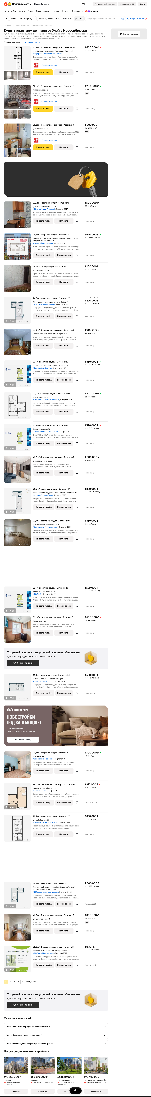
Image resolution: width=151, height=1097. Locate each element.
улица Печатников (40, 919)
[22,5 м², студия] (18, 216)
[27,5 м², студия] (18, 688)
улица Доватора (39, 129)
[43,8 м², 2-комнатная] (18, 470)
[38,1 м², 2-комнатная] (18, 103)
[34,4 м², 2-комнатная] (18, 797)
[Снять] (30, 11)
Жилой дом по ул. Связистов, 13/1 (46, 400)
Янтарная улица (39, 90)
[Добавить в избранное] (77, 72)
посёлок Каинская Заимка (63, 887)
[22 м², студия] (18, 375)
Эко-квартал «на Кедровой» (44, 304)
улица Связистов (39, 397)
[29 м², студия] (18, 279)
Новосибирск (38, 679)
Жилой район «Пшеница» (43, 243)
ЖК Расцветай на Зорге (42, 681)
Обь (54, 592)
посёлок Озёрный (61, 302)
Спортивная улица (40, 429)
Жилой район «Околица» (43, 368)
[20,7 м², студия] (18, 248)
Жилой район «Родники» (43, 759)
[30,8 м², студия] (18, 502)
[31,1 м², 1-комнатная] (18, 630)
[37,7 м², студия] (18, 534)
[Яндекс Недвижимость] (19, 4)
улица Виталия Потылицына (44, 524)
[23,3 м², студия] (18, 766)
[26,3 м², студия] (18, 311)
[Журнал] (65, 11)
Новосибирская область (42, 592)
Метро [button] (121, 19)
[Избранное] (83, 4)
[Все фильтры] (6, 18)
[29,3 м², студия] (18, 896)
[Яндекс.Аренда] (91, 11)
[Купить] (22, 11)
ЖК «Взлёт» (38, 594)
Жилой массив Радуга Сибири (45, 822)
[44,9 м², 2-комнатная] (18, 343)
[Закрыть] (146, 19)
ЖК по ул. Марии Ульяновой (44, 209)
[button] (89, 4)
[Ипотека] (55, 11)
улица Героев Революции (43, 207)
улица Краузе (38, 756)
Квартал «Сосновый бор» (43, 495)
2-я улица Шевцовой (41, 461)
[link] (142, 4)
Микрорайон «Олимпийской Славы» (47, 54)
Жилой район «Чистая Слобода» (46, 432)
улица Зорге (58, 334)
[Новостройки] (11, 11)
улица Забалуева (39, 820)
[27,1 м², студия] (18, 407)
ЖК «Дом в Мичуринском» (43, 953)
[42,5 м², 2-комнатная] (18, 928)
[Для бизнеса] (77, 11)
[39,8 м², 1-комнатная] (18, 960)
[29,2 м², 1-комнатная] (18, 142)
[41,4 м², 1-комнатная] (18, 64)
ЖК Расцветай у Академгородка (46, 892)
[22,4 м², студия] (18, 829)
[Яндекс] (6, 4)
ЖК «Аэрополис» (40, 791)
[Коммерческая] (42, 11)
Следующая (32, 982)
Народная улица (39, 621)
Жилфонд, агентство (49, 65)
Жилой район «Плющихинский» (45, 527)
